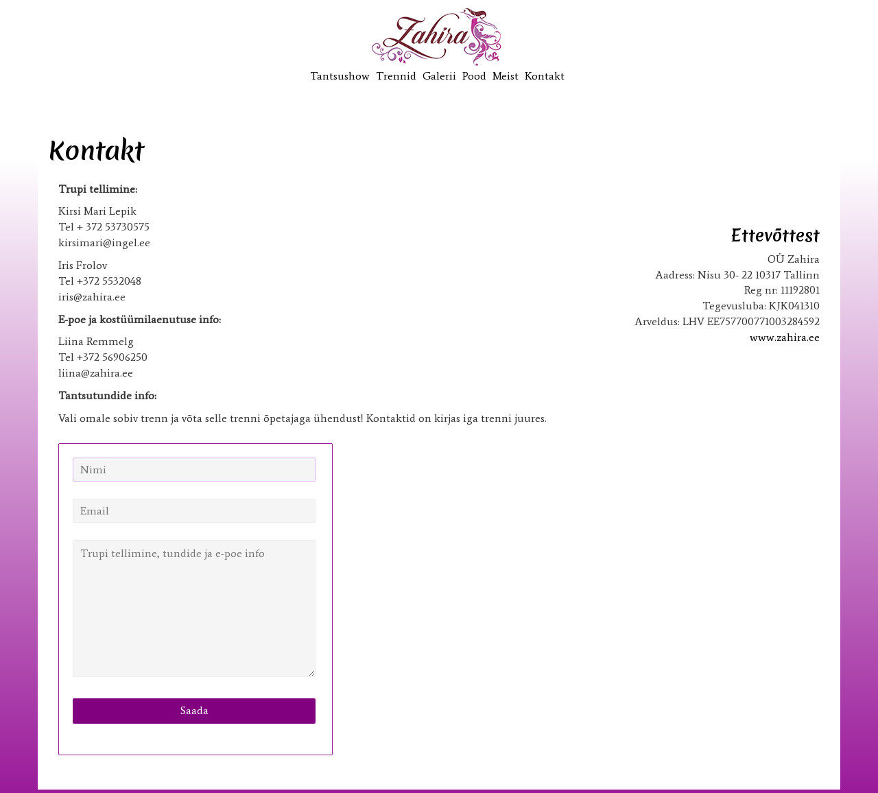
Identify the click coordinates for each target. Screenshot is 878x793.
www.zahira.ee (785, 337)
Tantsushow (340, 75)
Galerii (439, 75)
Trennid (396, 75)
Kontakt (545, 75)
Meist (506, 75)
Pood (474, 75)
